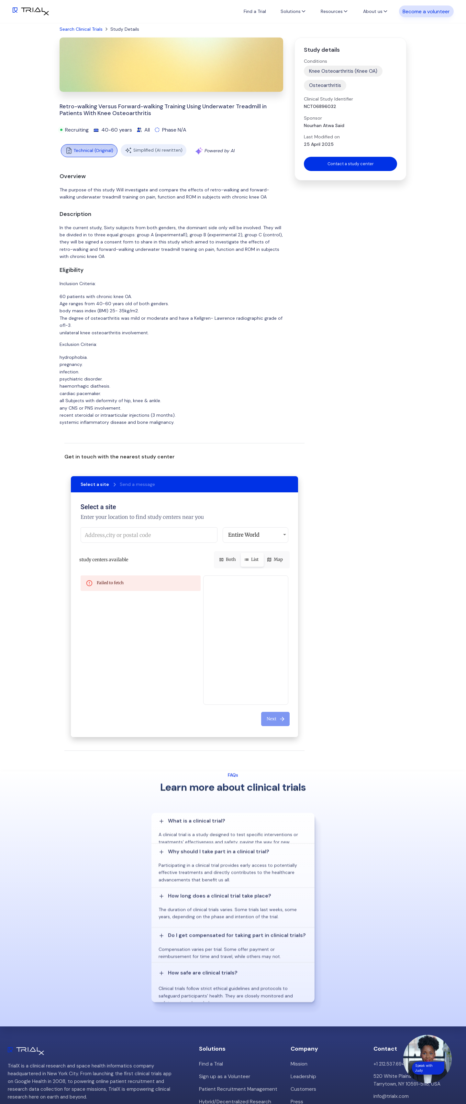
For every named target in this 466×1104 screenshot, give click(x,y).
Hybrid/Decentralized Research (234, 1000)
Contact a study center (350, 164)
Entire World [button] (244, 534)
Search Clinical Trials (81, 29)
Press (297, 1000)
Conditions (315, 61)
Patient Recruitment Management (237, 987)
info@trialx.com (390, 995)
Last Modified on (322, 137)
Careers (299, 1012)
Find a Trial (255, 11)
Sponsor (313, 118)
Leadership (303, 975)
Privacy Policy (306, 1024)
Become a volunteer (426, 11)
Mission (299, 963)
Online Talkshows (218, 1012)
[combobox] (149, 535)
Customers (303, 987)
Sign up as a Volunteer (224, 975)
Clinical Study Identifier (328, 99)
